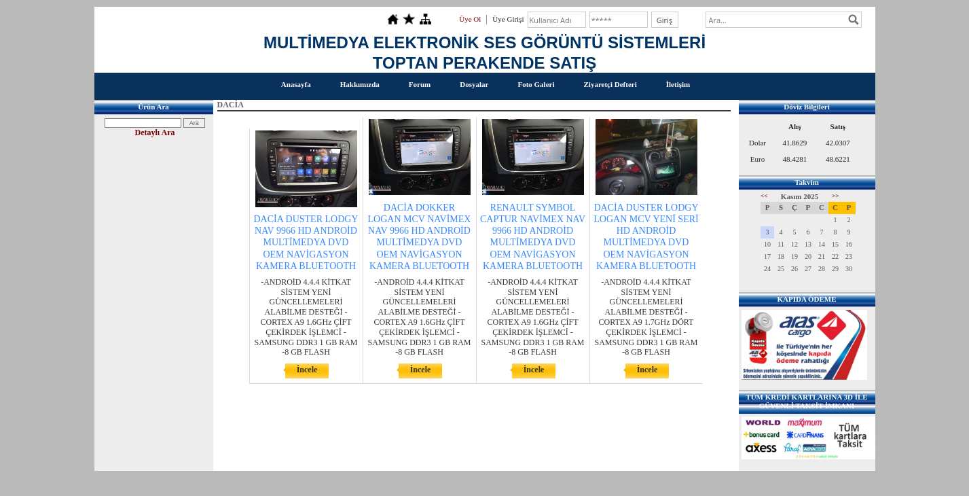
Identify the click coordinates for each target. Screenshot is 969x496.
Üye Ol (470, 19)
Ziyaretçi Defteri (609, 84)
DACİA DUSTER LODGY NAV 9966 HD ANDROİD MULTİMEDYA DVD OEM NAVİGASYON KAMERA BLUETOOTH (306, 242)
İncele (307, 369)
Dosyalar (474, 84)
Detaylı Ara (155, 132)
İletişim (678, 84)
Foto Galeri (535, 84)
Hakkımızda (360, 84)
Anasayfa (296, 84)
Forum (420, 84)
